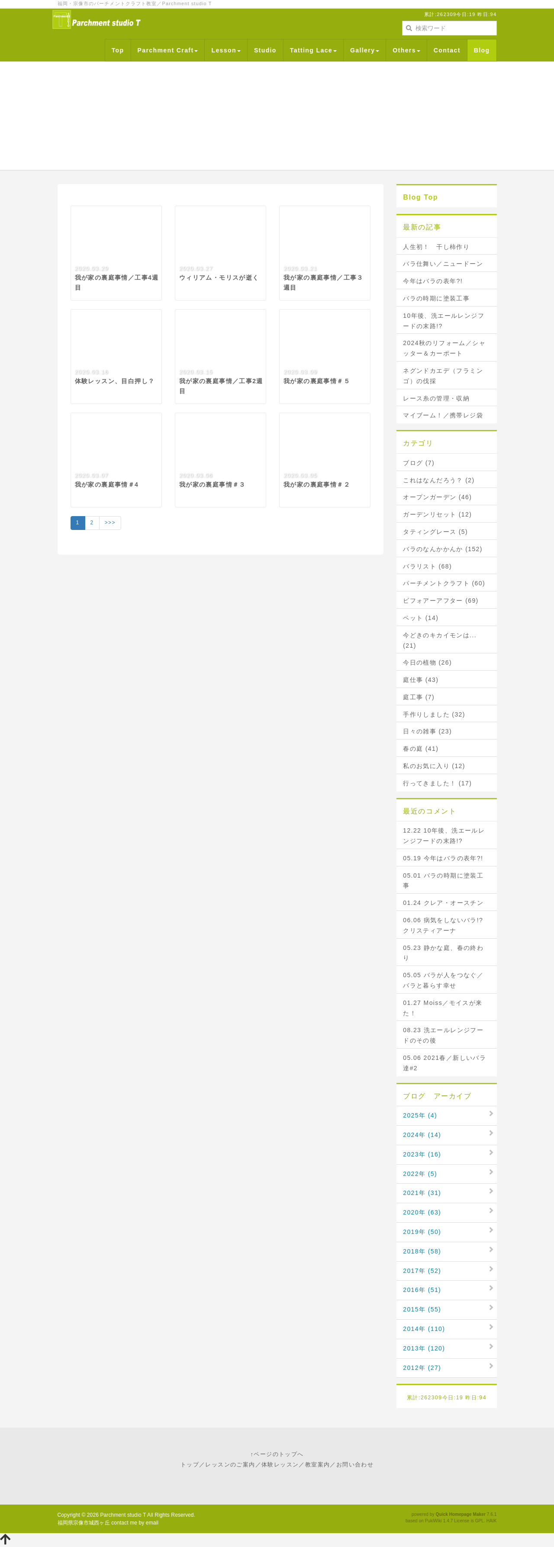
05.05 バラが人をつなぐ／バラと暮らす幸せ (443, 980)
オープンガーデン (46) (437, 497)
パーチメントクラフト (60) (444, 583)
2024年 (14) (422, 1134)
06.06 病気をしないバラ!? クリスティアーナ (446, 925)
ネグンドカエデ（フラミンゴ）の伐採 (443, 375)
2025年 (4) (420, 1115)
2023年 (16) (422, 1154)
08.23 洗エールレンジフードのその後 (443, 1035)
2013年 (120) (424, 1348)
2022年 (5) (420, 1173)
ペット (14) (420, 617)
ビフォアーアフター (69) (440, 600)
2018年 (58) (422, 1251)
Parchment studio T (123, 1515)
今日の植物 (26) (427, 662)
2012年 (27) (422, 1367)
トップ (189, 1464)
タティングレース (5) (435, 531)
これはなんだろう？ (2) (438, 480)
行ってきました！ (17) (437, 783)
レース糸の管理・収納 (436, 398)
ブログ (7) (419, 462)
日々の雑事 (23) (427, 731)
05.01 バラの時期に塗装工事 (443, 880)
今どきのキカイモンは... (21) (440, 640)
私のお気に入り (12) (434, 765)
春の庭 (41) (420, 748)
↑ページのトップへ (276, 1454)
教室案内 (317, 1464)
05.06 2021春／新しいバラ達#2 (444, 1063)
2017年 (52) (422, 1270)
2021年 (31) (422, 1192)
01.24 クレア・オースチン (443, 902)
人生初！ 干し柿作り (436, 246)
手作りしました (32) (434, 714)
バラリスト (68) (427, 566)
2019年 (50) (422, 1231)
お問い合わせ (355, 1464)
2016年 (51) (422, 1289)
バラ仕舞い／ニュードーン (443, 263)
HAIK (491, 1520)
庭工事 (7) (419, 697)
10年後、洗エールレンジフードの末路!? (443, 320)
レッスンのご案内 (230, 1464)
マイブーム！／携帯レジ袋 (443, 415)
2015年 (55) (422, 1309)
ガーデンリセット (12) (437, 514)
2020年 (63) (422, 1212)
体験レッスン (280, 1464)
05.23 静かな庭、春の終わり (443, 953)
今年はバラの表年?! (433, 281)
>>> (110, 523)
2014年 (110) (424, 1328)
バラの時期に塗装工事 (436, 298)
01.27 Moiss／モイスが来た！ (442, 1008)
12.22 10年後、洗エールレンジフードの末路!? (444, 835)
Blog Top (420, 197)
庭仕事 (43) (420, 679)
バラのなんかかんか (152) (443, 549)
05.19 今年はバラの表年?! (443, 858)
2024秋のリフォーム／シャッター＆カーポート (444, 348)
